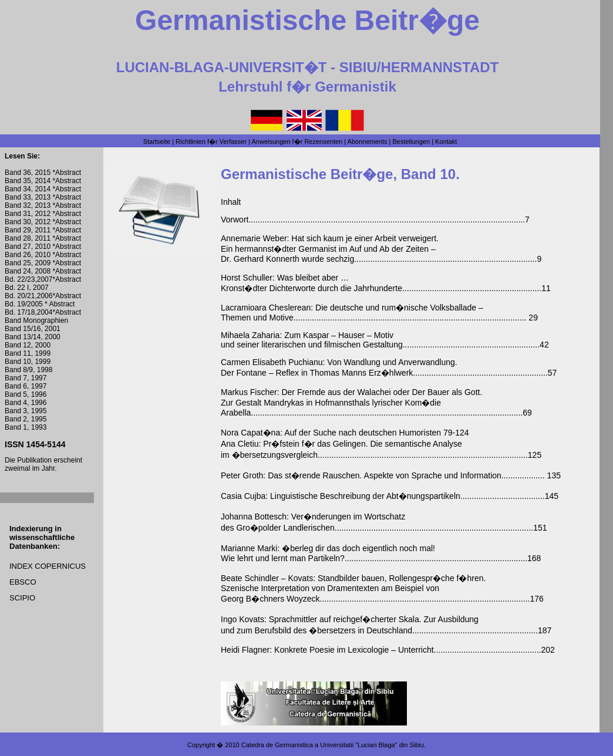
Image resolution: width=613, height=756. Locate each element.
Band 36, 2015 (28, 172)
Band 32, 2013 (27, 205)
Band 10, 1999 (27, 361)
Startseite (156, 141)
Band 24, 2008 (27, 271)
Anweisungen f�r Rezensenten (297, 141)
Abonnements (368, 141)
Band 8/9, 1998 (28, 370)
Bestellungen (411, 141)
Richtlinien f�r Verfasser (211, 141)
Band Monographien (36, 320)
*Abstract (65, 181)
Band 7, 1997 (25, 378)
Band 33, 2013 (27, 197)
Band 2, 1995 (25, 419)
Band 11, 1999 (27, 353)
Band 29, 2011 (27, 230)
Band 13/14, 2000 (32, 337)
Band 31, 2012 (27, 214)
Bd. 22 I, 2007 (27, 288)
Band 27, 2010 (27, 246)
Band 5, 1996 (25, 394)
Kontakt (446, 141)
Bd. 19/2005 (25, 304)
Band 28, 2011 (27, 238)
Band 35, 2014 (27, 181)
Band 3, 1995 (25, 411)
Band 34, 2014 (27, 189)
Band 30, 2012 (27, 222)
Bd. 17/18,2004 (28, 312)
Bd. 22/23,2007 (28, 279)
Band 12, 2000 (27, 345)
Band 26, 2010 (27, 255)
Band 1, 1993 (25, 427)
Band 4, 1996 (25, 403)
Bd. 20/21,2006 (28, 296)
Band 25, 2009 (27, 263)
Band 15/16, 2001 (32, 329)
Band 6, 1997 (25, 386)
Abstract (68, 172)
